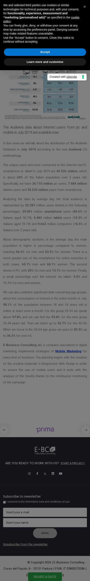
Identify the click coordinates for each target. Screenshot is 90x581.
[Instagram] (29, 473)
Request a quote (45, 576)
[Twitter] (45, 473)
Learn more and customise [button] (45, 62)
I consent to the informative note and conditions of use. (38, 501)
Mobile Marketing (68, 351)
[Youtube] (61, 473)
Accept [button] (45, 52)
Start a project (73, 463)
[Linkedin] (53, 473)
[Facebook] (37, 473)
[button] (86, 430)
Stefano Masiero (15, 562)
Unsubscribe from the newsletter (25, 544)
